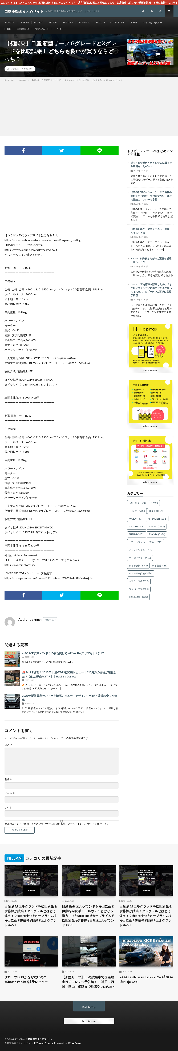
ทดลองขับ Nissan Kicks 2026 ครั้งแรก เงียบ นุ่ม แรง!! (146, 979)
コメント (9, 744)
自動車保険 (23, 28)
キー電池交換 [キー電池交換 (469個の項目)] (140, 557)
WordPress (75, 1043)
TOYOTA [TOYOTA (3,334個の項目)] (157, 534)
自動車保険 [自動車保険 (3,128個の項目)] (138, 596)
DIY (9, 28)
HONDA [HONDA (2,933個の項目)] (137, 511)
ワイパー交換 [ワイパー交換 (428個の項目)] (139, 589)
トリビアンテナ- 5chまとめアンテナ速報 (150, 152)
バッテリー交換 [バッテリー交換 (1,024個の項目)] (140, 573)
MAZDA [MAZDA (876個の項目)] (136, 518)
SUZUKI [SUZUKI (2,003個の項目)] (136, 534)
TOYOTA (10, 22)
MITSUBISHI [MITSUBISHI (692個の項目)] (157, 518)
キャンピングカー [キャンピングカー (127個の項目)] (141, 550)
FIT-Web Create (43, 1043)
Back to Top (88, 1007)
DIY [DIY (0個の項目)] (154, 503)
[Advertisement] (89, 108)
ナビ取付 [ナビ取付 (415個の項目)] (159, 565)
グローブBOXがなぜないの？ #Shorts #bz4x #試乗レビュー (26, 979)
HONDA (38, 22)
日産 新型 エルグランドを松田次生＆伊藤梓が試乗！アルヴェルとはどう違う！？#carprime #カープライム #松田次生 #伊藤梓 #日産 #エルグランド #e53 (31, 915)
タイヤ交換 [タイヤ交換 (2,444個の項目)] (138, 565)
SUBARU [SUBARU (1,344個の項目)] (157, 526)
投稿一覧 (49, 619)
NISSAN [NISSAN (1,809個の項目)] (136, 526)
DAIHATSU (84, 22)
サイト (8, 807)
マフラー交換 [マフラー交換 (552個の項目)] (139, 581)
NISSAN (24, 22)
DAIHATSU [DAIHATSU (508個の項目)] (137, 503)
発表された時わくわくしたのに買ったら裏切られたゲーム (151, 164)
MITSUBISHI (117, 22)
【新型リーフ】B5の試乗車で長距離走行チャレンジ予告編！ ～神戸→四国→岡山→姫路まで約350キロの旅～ (89, 981)
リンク (58, 28)
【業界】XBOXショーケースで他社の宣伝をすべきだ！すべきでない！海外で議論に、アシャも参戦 (151, 196)
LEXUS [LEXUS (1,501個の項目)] (156, 511)
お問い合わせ (41, 28)
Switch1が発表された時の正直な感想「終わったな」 (151, 260)
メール (10, 793)
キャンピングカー (152, 22)
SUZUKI (100, 22)
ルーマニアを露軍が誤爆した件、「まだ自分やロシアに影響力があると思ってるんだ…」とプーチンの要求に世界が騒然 (151, 290)
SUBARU (68, 22)
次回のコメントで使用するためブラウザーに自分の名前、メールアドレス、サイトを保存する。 (57, 824)
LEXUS (133, 22)
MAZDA (53, 22)
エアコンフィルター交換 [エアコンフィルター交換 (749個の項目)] (145, 542)
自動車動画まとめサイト (38, 1038)
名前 (8, 779)
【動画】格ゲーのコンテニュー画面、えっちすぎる (151, 230)
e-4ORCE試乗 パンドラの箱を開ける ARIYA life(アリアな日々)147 (63, 653)
